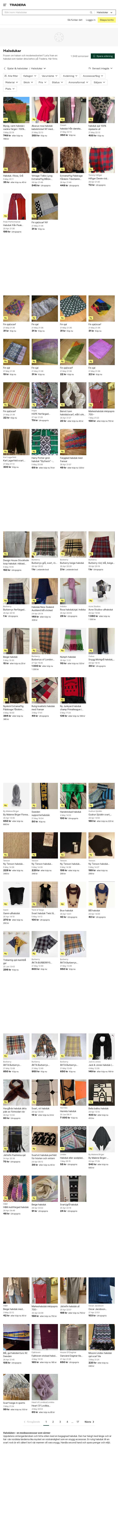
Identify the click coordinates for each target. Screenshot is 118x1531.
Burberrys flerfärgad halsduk (13, 609)
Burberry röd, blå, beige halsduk (100, 563)
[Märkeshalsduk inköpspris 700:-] (101, 395)
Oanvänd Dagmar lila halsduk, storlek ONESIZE (73, 1355)
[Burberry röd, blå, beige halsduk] (101, 544)
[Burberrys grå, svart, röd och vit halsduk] (45, 544)
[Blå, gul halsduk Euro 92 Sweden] (16, 1337)
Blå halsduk (94, 910)
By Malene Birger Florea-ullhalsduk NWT (16, 814)
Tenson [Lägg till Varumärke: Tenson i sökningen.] (6, 860)
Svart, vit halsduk (40, 1108)
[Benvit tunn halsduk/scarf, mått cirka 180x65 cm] (73, 395)
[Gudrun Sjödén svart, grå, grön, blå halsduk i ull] (101, 796)
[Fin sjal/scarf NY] (45, 206)
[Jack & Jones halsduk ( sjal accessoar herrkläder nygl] (101, 1046)
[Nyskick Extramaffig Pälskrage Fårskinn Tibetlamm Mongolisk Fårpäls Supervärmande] (16, 690)
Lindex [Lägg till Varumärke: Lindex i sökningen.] (63, 1154)
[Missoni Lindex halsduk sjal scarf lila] (101, 1337)
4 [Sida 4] (67, 1421)
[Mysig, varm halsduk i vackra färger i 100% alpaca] (16, 110)
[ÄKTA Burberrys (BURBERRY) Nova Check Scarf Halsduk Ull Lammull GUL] (73, 1046)
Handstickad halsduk (70, 811)
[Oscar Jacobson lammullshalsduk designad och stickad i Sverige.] (101, 1290)
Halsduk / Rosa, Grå (13, 175)
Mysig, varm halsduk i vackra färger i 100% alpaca (14, 128)
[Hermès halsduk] (73, 1092)
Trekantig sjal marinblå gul (14, 961)
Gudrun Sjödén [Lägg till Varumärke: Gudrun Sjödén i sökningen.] (95, 811)
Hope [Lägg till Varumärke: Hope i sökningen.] (34, 410)
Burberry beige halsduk (72, 563)
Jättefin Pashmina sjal (14, 1155)
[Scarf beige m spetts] (16, 1387)
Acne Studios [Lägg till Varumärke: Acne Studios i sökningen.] (94, 606)
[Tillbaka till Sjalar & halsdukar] (4, 68)
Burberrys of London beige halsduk (42, 659)
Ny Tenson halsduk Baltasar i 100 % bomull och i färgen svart (100, 864)
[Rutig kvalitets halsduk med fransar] (45, 690)
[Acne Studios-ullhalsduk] (101, 591)
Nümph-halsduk (68, 656)
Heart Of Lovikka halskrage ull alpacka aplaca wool (42, 1405)
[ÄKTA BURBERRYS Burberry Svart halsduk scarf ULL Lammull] (45, 944)
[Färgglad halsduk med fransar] (73, 442)
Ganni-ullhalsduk (11, 913)
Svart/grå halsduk (69, 1204)
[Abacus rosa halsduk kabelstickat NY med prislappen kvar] (45, 110)
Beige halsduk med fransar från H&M (13, 1309)
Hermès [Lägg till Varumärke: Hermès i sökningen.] (63, 1108)
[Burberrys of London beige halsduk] (45, 641)
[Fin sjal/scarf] (16, 308)
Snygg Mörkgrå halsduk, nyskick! (100, 659)
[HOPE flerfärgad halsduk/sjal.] (45, 395)
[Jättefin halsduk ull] (73, 1290)
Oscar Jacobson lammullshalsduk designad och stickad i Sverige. (101, 1309)
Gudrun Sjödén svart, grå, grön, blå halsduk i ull (101, 814)
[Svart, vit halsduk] (45, 1092)
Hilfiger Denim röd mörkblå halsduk (97, 178)
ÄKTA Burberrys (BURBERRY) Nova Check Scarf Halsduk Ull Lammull (73, 962)
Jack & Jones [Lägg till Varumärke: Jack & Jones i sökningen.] (94, 1062)
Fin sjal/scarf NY (40, 222)
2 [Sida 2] (53, 1421)
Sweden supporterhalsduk (41, 813)
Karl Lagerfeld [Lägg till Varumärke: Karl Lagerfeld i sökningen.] (9, 457)
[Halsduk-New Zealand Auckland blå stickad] (45, 591)
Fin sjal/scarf (9, 324)
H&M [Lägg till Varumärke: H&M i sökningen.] (5, 1204)
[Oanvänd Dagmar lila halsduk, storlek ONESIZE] (73, 1337)
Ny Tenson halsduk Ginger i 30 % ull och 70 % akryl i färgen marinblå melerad (44, 864)
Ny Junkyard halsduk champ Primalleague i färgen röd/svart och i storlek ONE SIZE (71, 708)
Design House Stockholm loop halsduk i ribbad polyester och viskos (16, 562)
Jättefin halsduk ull (69, 1306)
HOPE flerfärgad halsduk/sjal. (40, 414)
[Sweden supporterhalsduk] (45, 796)
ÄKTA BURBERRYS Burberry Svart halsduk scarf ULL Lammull (43, 962)
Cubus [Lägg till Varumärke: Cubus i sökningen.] (91, 656)
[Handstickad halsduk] (73, 796)
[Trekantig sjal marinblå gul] (16, 944)
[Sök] (91, 12)
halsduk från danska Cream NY (70, 128)
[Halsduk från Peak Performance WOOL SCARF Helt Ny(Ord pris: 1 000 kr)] (16, 206)
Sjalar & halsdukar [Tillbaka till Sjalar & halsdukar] (17, 68)
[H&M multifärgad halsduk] (16, 1188)
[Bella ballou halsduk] (101, 1092)
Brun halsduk (66, 910)
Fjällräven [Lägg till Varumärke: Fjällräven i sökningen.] (36, 1352)
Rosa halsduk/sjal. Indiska (73, 609)
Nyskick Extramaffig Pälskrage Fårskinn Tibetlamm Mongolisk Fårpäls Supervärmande (15, 708)
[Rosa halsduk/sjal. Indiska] (73, 591)
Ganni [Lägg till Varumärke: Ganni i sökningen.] (5, 910)
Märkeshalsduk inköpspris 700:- (101, 413)
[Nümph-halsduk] (73, 641)
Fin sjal (35, 324)
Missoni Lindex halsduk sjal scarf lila (100, 1355)
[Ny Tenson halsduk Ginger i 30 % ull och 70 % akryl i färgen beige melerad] (16, 845)
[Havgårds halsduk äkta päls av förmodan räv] (16, 1092)
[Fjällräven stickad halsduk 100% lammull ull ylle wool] (45, 1337)
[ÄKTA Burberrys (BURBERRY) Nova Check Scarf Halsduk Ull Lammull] (73, 944)
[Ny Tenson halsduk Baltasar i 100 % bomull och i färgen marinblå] (73, 845)
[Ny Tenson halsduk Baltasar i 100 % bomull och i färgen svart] (101, 845)
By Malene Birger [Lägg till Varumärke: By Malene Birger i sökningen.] (11, 811)
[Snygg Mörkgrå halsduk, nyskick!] (101, 641)
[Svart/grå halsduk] (73, 1188)
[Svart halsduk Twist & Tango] (45, 895)
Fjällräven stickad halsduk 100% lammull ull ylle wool (45, 1355)
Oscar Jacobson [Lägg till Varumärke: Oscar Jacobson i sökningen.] (96, 1306)
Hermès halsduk (68, 1111)
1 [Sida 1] (46, 1421)
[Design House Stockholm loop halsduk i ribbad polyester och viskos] (16, 544)
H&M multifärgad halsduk (16, 1207)
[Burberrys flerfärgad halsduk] (16, 591)
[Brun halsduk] (73, 895)
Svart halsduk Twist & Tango (43, 913)
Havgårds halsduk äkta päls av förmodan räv (14, 1110)
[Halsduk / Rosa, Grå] (16, 160)
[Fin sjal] (45, 308)
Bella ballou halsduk (98, 1108)
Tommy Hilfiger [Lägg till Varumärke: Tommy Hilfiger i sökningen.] (95, 175)
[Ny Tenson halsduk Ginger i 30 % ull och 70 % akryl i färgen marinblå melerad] (45, 845)
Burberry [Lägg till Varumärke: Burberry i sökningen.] (36, 560)
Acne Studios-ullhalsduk (100, 609)
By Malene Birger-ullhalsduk (97, 1157)
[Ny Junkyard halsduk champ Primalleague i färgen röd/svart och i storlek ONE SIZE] (73, 690)
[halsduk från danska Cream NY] (73, 110)
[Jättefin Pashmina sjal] (16, 1139)
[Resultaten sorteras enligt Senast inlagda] (101, 68)
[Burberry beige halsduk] (73, 544)
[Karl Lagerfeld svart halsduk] (16, 442)
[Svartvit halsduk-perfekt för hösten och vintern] (45, 1139)
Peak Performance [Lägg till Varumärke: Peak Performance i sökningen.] (11, 222)
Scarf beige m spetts (14, 1403)
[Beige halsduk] (16, 641)
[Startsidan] (18, 5)
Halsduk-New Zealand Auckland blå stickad (43, 608)
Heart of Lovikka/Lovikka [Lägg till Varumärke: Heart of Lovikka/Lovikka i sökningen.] (43, 1402)
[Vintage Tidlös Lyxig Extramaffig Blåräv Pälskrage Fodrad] (45, 160)
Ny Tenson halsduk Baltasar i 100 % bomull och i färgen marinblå (71, 864)
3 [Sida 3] (60, 1421)
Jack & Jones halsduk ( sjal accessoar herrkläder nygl (101, 1065)
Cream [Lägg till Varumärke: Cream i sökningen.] (63, 125)
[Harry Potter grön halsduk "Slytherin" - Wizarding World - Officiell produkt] (45, 442)
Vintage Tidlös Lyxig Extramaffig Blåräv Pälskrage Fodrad (42, 177)
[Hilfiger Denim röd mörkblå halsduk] (101, 160)
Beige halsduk (10, 656)
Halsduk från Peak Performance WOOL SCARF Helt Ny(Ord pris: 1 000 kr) (15, 225)
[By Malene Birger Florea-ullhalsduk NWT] (16, 796)
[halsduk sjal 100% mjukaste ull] (101, 110)
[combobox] (48, 12)
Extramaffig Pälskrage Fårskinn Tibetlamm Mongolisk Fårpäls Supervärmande (71, 177)
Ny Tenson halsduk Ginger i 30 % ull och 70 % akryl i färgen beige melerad (15, 864)
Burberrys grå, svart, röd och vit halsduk (44, 563)
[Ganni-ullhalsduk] (16, 895)
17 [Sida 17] (78, 1421)
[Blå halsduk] (101, 895)
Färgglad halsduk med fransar (71, 459)
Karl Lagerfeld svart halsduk (13, 460)
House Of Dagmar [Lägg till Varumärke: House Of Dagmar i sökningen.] (68, 1352)
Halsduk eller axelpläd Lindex (71, 1157)
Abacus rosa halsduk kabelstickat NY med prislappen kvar (42, 128)
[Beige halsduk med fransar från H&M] (16, 1290)
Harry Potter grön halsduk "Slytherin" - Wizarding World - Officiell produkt (42, 459)
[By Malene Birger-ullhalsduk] (101, 1139)
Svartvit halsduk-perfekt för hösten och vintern (44, 1157)
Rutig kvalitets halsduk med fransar (43, 708)
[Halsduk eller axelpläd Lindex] (73, 1139)
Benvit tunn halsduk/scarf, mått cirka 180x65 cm (72, 413)
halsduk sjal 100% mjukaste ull (97, 127)
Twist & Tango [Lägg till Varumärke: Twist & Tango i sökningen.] (38, 910)
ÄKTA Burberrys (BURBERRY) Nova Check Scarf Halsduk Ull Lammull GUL (73, 1065)
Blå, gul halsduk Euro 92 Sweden (15, 1355)
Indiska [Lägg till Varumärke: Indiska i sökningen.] (63, 606)
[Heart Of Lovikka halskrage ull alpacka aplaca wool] (45, 1387)
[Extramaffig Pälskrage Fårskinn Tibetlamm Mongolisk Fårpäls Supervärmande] (73, 160)
